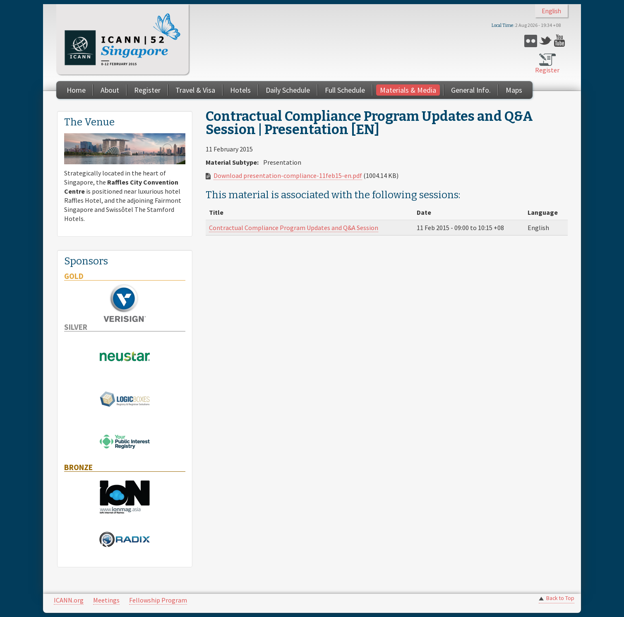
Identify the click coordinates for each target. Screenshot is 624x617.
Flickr (530, 40)
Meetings (106, 600)
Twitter (545, 40)
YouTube (560, 40)
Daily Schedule (288, 90)
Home (76, 90)
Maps (514, 90)
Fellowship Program (158, 600)
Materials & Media (408, 90)
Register (547, 70)
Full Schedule (345, 90)
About (110, 90)
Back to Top (560, 598)
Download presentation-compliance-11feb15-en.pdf (288, 175)
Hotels (240, 90)
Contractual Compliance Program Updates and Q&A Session (293, 227)
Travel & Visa (195, 90)
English (551, 11)
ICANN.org (69, 600)
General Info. (471, 90)
